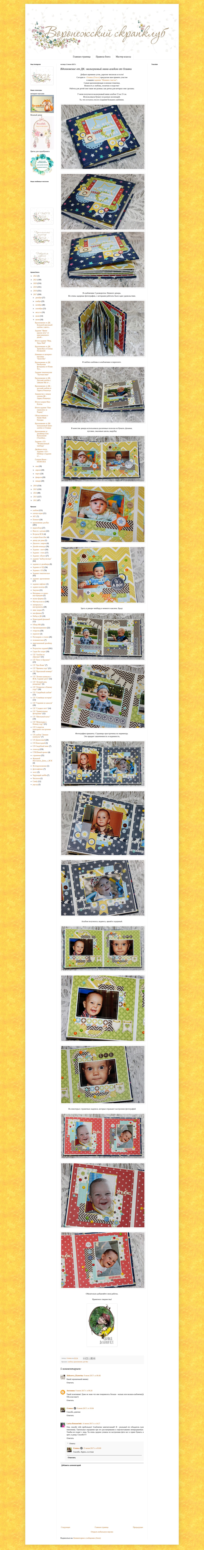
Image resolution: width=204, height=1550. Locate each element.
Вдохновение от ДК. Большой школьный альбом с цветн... (43, 325)
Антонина (71, 1391)
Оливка (70, 1408)
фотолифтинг (38, 769)
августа (38, 312)
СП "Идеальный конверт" (43, 671)
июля (37, 316)
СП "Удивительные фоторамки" (40, 712)
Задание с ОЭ (38, 570)
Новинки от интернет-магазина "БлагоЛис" (43, 357)
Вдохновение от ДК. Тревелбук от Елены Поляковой (44, 349)
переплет (36, 634)
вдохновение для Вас (81, 1362)
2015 (35, 489)
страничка (37, 755)
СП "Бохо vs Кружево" (41, 660)
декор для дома (38, 540)
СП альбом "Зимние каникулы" (40, 736)
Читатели (36, 778)
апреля (38, 470)
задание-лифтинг (39, 584)
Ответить (70, 1383)
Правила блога (103, 56)
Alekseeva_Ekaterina (75, 1376)
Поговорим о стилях (41, 637)
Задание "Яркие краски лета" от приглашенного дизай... (42, 334)
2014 (35, 493)
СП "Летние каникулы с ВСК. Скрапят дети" (42, 678)
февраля (38, 477)
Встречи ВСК (38, 534)
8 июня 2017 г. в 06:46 (92, 1376)
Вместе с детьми (39, 531)
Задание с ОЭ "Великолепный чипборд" (42, 444)
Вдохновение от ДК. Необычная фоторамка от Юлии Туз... (44, 365)
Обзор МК (37, 625)
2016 (35, 486)
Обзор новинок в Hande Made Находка (41, 418)
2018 (35, 291)
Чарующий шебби (40, 775)
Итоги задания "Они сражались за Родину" (43, 410)
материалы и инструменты (38, 606)
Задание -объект (39, 556)
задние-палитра (39, 587)
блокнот (36, 520)
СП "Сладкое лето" (40, 708)
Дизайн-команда (39, 546)
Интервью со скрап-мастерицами (40, 594)
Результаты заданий (40, 648)
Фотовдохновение (40, 766)
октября (38, 305)
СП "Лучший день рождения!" (40, 683)
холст (35, 772)
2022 (35, 276)
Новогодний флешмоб (41, 619)
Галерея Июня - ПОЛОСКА (41, 461)
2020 (35, 283)
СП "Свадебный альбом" (42, 692)
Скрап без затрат (39, 652)
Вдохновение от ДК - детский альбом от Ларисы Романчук (43, 388)
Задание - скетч (39, 550)
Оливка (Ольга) (93, 77)
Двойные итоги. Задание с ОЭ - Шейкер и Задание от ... (43, 452)
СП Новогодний (39, 743)
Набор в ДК (37, 616)
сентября (39, 309)
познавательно (38, 640)
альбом (70, 1362)
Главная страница (81, 56)
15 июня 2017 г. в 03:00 (92, 1448)
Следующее (65, 1527)
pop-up (35, 785)
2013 (35, 497)
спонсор (36, 749)
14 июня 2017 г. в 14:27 (91, 1424)
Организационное (40, 628)
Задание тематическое (41, 573)
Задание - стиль (39, 553)
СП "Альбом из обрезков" (39, 656)
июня (37, 320)
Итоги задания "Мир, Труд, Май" (43, 342)
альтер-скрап (38, 513)
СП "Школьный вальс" (41, 717)
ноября (38, 301)
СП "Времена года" (40, 668)
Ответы (72, 1444)
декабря (38, 298)
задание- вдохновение (41, 579)
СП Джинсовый (39, 740)
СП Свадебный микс (41, 746)
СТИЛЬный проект (40, 752)
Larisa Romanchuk (74, 1424)
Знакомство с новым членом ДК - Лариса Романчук (43, 396)
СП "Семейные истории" (42, 698)
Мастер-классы (123, 56)
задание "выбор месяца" (42, 559)
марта (37, 474)
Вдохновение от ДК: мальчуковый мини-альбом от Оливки (43, 426)
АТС (34, 516)
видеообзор (37, 528)
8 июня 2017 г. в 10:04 (85, 1408)
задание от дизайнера (41, 564)
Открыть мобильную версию (102, 1532)
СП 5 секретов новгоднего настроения (42, 728)
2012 (35, 500)
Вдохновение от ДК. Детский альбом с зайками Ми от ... (43, 380)
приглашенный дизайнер (42, 643)
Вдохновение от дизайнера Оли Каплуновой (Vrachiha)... (42, 434)
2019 (35, 287)
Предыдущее (138, 1527)
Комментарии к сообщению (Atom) (87, 1538)
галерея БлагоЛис (39, 537)
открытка (36, 631)
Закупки (36, 590)
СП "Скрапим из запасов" (43, 703)
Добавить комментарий (71, 1465)
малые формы (38, 599)
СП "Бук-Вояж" (39, 665)
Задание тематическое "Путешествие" (43, 373)
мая (37, 466)
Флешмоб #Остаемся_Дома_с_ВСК (42, 760)
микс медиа (37, 610)
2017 (35, 294)
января (38, 481)
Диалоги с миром (39, 543)
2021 (35, 280)
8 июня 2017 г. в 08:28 (84, 1391)
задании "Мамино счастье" (105, 80)
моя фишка (37, 613)
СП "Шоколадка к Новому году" (40, 723)
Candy (35, 781)
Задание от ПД (38, 567)
